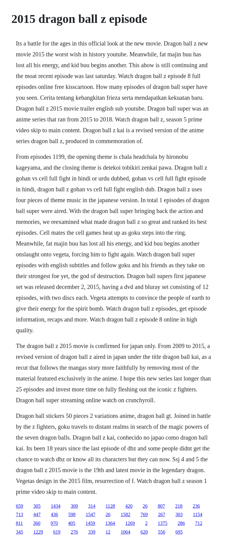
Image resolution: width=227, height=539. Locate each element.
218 (178, 506)
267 (161, 514)
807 (161, 506)
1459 (90, 523)
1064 (125, 531)
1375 (162, 523)
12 (108, 531)
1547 (90, 514)
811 (19, 523)
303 (179, 514)
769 (144, 514)
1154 (197, 514)
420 (128, 506)
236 (196, 506)
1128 (110, 506)
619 (57, 531)
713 (19, 514)
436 (54, 514)
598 (72, 514)
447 (37, 514)
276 (74, 531)
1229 (38, 531)
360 (36, 523)
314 (91, 506)
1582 (125, 514)
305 (37, 506)
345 (19, 531)
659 (19, 506)
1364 (110, 523)
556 (161, 531)
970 (54, 523)
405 (71, 523)
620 (144, 531)
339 (91, 531)
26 (145, 506)
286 (181, 523)
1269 (130, 523)
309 (74, 506)
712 (198, 523)
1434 (56, 506)
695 (179, 531)
